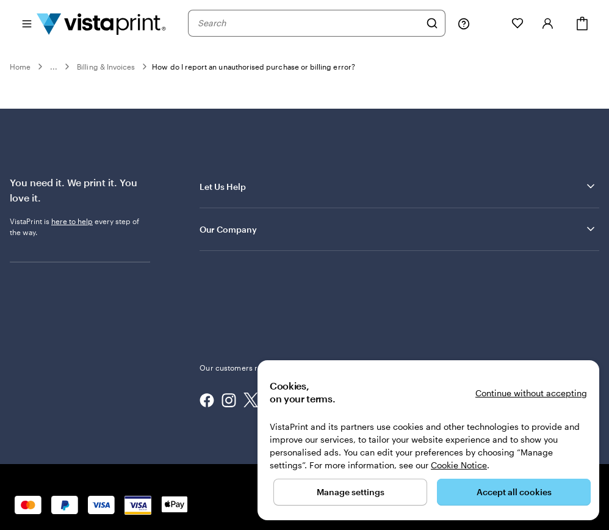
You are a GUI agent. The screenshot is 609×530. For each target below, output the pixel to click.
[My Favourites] (517, 23)
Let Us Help (398, 186)
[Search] (432, 23)
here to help (72, 221)
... (53, 66)
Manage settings (350, 492)
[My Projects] (491, 23)
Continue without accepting (531, 393)
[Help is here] (464, 23)
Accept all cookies (514, 492)
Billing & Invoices (106, 66)
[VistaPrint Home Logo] (101, 23)
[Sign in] (548, 23)
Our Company (398, 229)
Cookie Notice (459, 465)
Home (20, 66)
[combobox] (309, 23)
